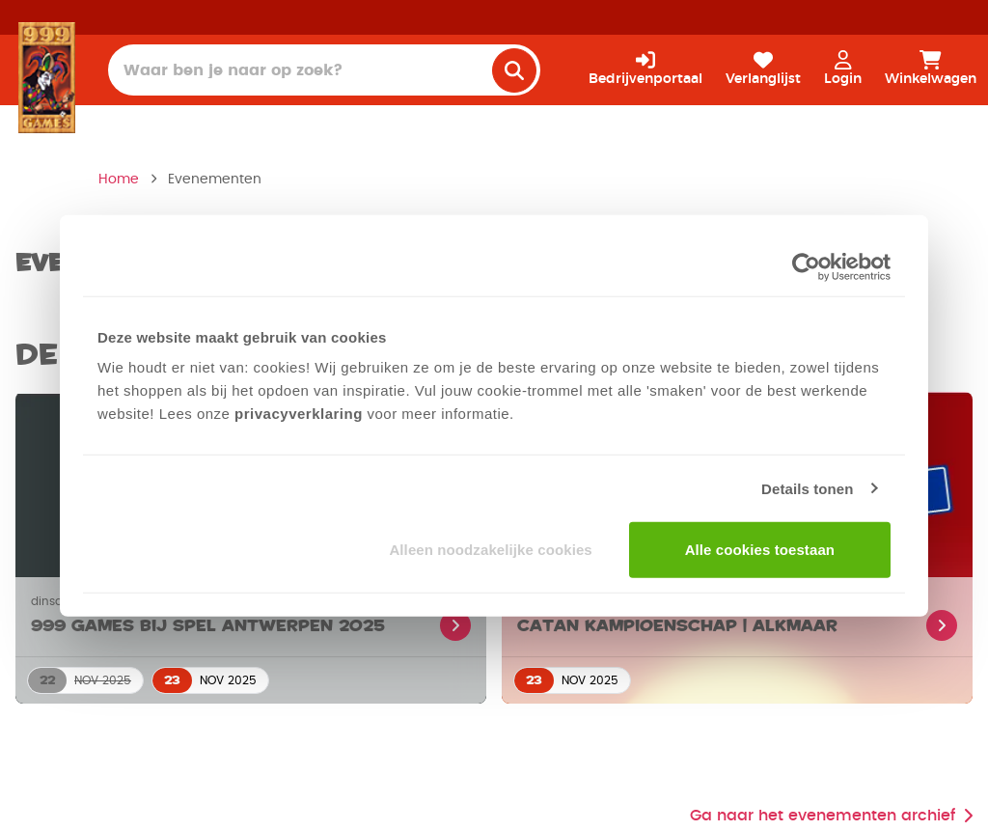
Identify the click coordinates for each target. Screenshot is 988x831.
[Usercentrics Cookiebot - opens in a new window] (806, 266)
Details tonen (807, 488)
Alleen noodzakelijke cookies (490, 549)
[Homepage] (46, 77)
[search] (514, 70)
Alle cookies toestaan (760, 549)
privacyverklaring (298, 413)
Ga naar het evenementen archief (831, 815)
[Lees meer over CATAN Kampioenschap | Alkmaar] (737, 616)
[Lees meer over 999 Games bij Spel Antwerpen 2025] (250, 616)
